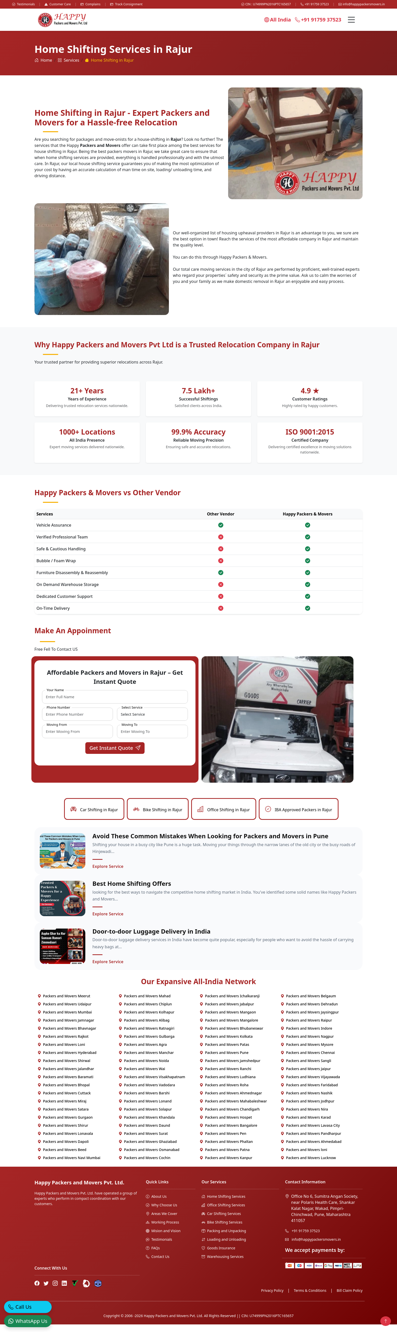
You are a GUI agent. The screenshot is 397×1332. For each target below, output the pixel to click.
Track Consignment (126, 4)
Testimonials (23, 4)
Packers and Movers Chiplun (145, 1011)
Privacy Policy (272, 1298)
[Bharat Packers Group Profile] (86, 1291)
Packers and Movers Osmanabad (149, 1157)
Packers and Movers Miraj (61, 1108)
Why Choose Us (161, 1212)
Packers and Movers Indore (306, 1035)
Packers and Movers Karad (306, 1124)
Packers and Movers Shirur (62, 1133)
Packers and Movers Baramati (65, 1084)
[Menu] (351, 20)
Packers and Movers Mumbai (64, 1019)
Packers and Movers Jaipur (306, 1076)
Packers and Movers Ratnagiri (146, 1035)
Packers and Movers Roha (224, 1092)
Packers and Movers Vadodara (146, 1092)
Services (68, 60)
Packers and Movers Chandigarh (230, 1116)
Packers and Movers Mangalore (229, 1027)
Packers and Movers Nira (304, 1116)
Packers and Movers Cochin (144, 1165)
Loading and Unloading (224, 1247)
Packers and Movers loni (304, 1157)
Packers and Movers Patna (225, 1157)
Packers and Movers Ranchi (225, 1076)
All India (277, 19)
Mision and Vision (163, 1238)
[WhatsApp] (28, 1319)
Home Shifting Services (223, 1204)
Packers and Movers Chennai (308, 1060)
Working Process (162, 1229)
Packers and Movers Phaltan (226, 1149)
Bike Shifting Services (222, 1229)
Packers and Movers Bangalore (228, 1133)
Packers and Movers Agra (142, 1052)
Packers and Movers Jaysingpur (310, 1019)
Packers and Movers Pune (224, 1060)
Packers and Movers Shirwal (63, 1068)
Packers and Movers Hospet (226, 1124)
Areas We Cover (161, 1221)
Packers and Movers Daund (144, 1133)
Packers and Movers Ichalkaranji (230, 1003)
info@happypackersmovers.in (362, 4)
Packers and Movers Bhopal (63, 1092)
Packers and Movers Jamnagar (65, 1027)
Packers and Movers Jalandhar (65, 1076)
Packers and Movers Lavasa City (310, 1133)
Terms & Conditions (310, 1298)
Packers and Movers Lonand (145, 1108)
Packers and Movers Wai (141, 1076)
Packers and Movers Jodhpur (307, 1108)
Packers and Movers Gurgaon (65, 1124)
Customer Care (58, 4)
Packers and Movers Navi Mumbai (68, 1165)
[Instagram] (55, 1291)
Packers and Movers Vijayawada (310, 1084)
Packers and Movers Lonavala (65, 1141)
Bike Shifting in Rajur (157, 809)
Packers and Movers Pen (223, 1141)
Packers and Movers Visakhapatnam (151, 1084)
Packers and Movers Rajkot (63, 1044)
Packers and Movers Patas (224, 1052)
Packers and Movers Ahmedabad (311, 1149)
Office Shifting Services (223, 1212)
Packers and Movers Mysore (307, 1052)
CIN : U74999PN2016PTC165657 (266, 4)
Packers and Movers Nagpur (307, 1044)
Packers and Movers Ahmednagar (231, 1100)
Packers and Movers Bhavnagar (66, 1035)
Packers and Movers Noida (143, 1068)
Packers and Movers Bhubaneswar (231, 1035)
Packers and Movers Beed (61, 1157)
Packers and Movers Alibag (143, 1027)
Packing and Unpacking (224, 1238)
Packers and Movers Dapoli (63, 1149)
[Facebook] (36, 1291)
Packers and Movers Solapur (145, 1116)
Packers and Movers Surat (143, 1141)
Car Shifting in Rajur (94, 809)
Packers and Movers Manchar (146, 1060)
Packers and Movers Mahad (144, 1003)
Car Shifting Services (221, 1221)
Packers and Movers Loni (61, 1052)
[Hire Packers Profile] (98, 1291)
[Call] (28, 1304)
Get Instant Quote (115, 747)
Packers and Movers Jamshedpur (230, 1068)
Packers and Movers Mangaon (228, 1019)
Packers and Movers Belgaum (308, 1003)
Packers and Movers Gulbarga (146, 1044)
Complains (91, 4)
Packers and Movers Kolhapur (146, 1019)
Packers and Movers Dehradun (309, 1011)
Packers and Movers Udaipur (64, 1011)
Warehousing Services (223, 1264)
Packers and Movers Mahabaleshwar (233, 1108)
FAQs (153, 1255)
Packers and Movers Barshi (144, 1100)
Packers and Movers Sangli (306, 1068)
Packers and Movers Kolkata (226, 1044)
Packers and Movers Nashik (306, 1100)
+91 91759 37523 (315, 4)
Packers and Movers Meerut (63, 1003)
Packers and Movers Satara (63, 1116)
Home (43, 60)
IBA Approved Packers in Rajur (298, 809)
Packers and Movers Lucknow (308, 1165)
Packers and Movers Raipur (306, 1027)
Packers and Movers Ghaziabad (147, 1149)
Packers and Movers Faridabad (309, 1092)
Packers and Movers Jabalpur (227, 1011)
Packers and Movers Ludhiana (228, 1084)
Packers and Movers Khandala (146, 1124)
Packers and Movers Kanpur (226, 1165)
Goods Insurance (218, 1255)
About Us (156, 1204)
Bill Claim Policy (350, 1298)
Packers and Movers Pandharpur (311, 1141)
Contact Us (157, 1264)
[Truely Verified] (74, 1291)
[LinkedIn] (64, 1291)
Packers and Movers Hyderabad (66, 1060)
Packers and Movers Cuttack (64, 1100)
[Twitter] (46, 1291)
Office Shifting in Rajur (223, 809)
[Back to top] (385, 1321)
